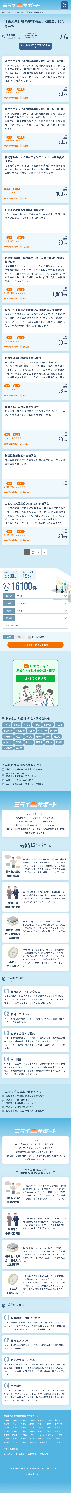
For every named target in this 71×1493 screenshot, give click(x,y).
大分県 (14, 1442)
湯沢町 (39, 736)
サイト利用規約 (17, 1468)
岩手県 (23, 1420)
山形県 (49, 1420)
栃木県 (14, 1424)
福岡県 (40, 1438)
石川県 (23, 1427)
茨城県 (6, 1424)
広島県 (50, 1435)
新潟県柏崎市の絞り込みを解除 (35, 46)
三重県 (23, 1431)
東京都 (49, 1424)
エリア (9, 595)
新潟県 (6, 1427)
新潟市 (53, 730)
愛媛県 (23, 1438)
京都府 (40, 1431)
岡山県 (42, 1435)
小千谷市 (42, 730)
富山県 (14, 1427)
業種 (9, 610)
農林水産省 (44, 1454)
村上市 (19, 736)
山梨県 (40, 1427)
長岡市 (39, 742)
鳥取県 (25, 1435)
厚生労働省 (32, 1454)
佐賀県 (49, 1438)
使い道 (9, 618)
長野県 (49, 1427)
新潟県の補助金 (20, 12)
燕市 (48, 736)
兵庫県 (57, 1431)
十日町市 (7, 730)
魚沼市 (19, 748)
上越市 (16, 724)
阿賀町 (59, 742)
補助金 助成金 (7, 12)
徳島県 (6, 1438)
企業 (9, 637)
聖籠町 (19, 742)
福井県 (32, 1427)
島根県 (33, 1435)
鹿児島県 (32, 1442)
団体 (20, 637)
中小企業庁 (20, 1454)
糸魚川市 (7, 742)
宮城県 (32, 1420)
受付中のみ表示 (38, 637)
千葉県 (40, 1424)
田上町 (57, 736)
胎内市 (29, 742)
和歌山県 (15, 1435)
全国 (50, 1442)
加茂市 (59, 724)
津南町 (29, 736)
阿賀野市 (7, 748)
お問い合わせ (52, 1468)
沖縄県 (42, 1442)
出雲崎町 (47, 724)
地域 (9, 603)
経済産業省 (8, 1454)
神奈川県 (58, 1424)
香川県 (14, 1438)
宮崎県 (23, 1442)
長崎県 (57, 1438)
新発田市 (7, 736)
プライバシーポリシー (34, 1468)
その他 (57, 1442)
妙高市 (31, 730)
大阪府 (49, 1431)
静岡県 (6, 1431)
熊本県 (6, 1442)
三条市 (6, 724)
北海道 (6, 1420)
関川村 (49, 742)
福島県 (57, 1420)
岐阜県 (57, 1427)
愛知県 (14, 1431)
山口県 (59, 1435)
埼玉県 (32, 1424)
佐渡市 (37, 724)
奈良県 (6, 1435)
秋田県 (40, 1420)
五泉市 (26, 724)
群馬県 (23, 1424)
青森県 (14, 1420)
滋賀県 (32, 1431)
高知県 (32, 1438)
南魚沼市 (20, 730)
